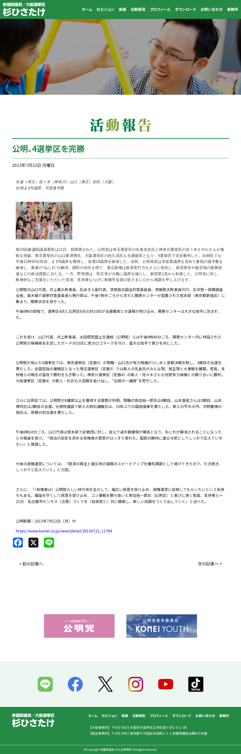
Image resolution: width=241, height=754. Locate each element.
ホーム (87, 9)
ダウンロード (185, 9)
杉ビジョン (105, 9)
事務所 (232, 9)
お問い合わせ (212, 9)
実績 (122, 9)
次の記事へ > (210, 563)
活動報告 (137, 9)
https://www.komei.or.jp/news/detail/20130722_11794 (64, 531)
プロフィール (160, 9)
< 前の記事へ (31, 563)
